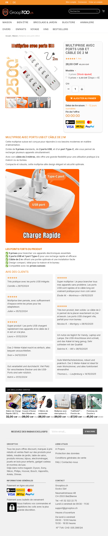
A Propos (60, 449)
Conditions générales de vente (70, 458)
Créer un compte (95, 2)
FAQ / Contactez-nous (66, 462)
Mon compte (71, 2)
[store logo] (17, 12)
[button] (10, 69)
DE (14, 2)
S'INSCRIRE (90, 431)
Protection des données (67, 453)
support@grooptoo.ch (66, 508)
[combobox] (84, 11)
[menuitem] (7, 22)
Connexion (82, 2)
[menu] (54, 26)
